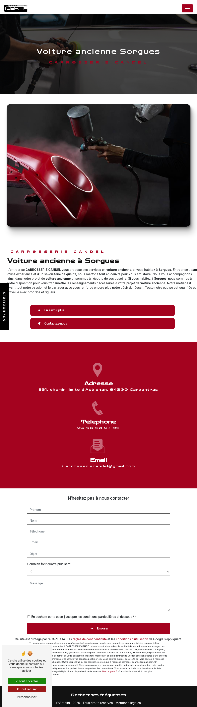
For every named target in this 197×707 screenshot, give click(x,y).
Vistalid (64, 703)
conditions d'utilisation (132, 639)
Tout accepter (26, 681)
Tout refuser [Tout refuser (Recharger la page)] (26, 689)
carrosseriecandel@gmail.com (98, 452)
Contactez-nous (51, 323)
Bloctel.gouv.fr (109, 671)
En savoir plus (50, 310)
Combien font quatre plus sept (48, 564)
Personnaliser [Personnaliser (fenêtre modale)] (27, 697)
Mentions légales (128, 703)
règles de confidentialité (90, 639)
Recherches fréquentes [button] (98, 695)
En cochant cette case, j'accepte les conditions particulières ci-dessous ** (83, 617)
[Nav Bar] (187, 8)
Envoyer (103, 628)
